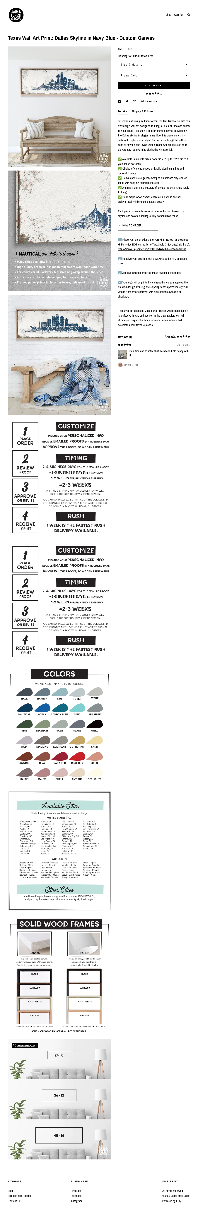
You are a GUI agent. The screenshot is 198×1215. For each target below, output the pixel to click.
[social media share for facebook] (120, 101)
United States (139, 56)
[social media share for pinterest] (135, 101)
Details (123, 111)
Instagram (76, 1201)
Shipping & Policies (142, 111)
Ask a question (148, 101)
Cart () (178, 15)
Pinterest (76, 1191)
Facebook (76, 1196)
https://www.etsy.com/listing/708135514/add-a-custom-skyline (152, 249)
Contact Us (14, 1201)
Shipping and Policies (20, 1196)
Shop (168, 15)
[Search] (188, 15)
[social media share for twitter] (127, 101)
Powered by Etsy (171, 1201)
